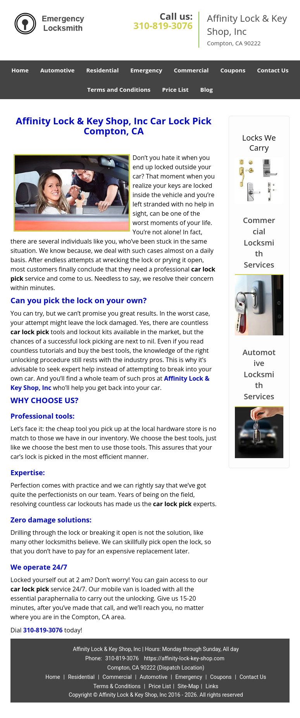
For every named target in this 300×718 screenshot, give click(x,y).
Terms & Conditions (117, 686)
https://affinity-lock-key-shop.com (184, 658)
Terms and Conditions (118, 89)
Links (211, 686)
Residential (102, 70)
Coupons (232, 70)
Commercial (191, 70)
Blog (206, 89)
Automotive (57, 70)
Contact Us (272, 70)
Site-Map (188, 686)
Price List (175, 89)
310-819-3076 (163, 25)
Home (20, 70)
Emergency (146, 70)
